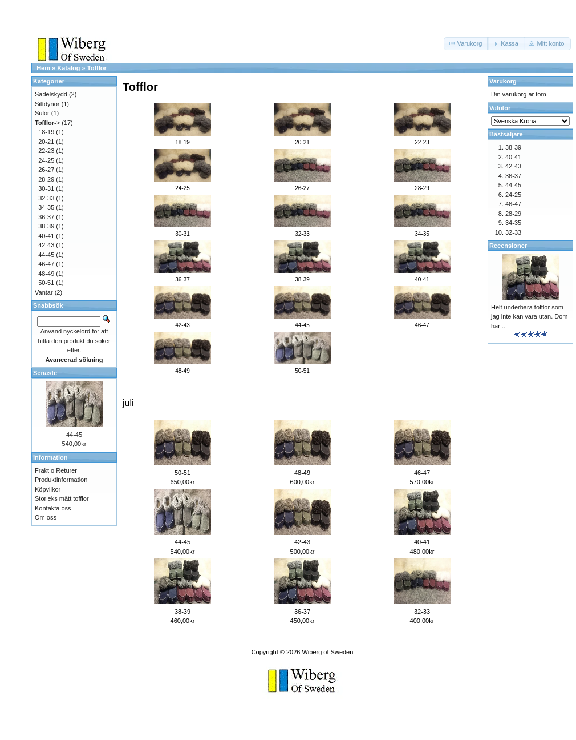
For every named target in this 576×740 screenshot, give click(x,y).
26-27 (46, 169)
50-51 (182, 472)
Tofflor (97, 68)
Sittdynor (47, 103)
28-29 (46, 179)
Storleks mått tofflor (62, 498)
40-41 (422, 541)
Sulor (42, 113)
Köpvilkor (47, 489)
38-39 (182, 611)
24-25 (46, 160)
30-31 (46, 188)
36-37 (302, 611)
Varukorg (503, 81)
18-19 (46, 131)
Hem (43, 68)
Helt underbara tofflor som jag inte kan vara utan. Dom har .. (529, 316)
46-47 (422, 472)
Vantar (44, 292)
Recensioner (508, 245)
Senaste (45, 372)
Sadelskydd (51, 94)
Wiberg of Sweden (327, 652)
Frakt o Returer (56, 470)
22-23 (46, 150)
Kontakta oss (53, 508)
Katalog (68, 68)
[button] (466, 43)
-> (47, 122)
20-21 (46, 141)
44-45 (182, 541)
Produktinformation (61, 479)
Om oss (45, 517)
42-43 (302, 541)
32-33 (422, 611)
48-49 (302, 472)
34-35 (46, 207)
